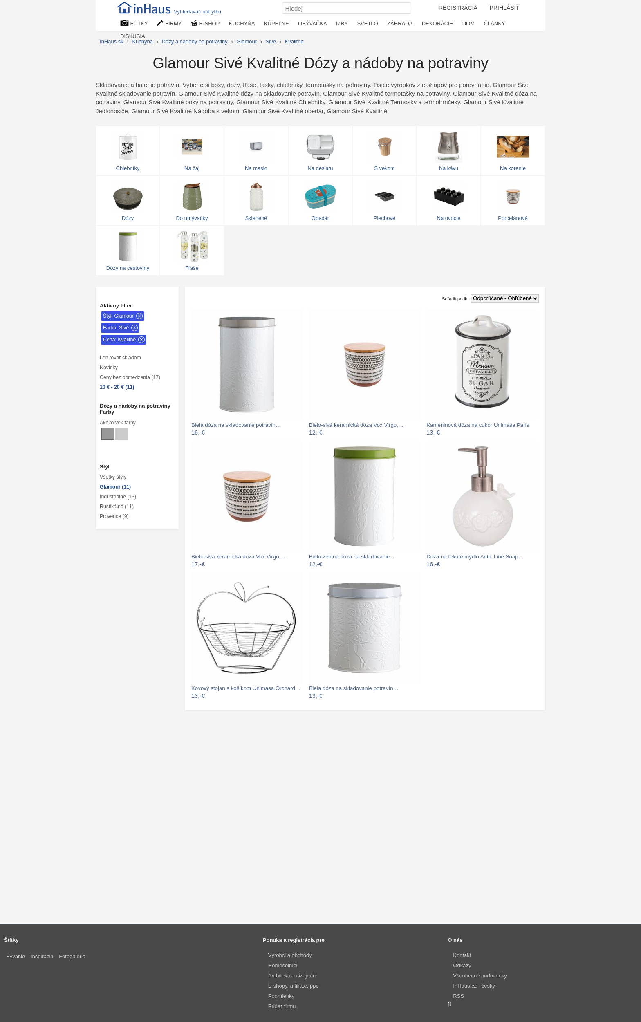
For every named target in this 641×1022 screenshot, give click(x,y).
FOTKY (134, 23)
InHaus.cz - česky (474, 986)
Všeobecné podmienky (480, 976)
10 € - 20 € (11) (117, 387)
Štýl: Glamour (118, 316)
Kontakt (462, 955)
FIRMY (169, 23)
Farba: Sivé (116, 328)
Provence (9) (114, 516)
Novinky (109, 367)
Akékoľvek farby (118, 423)
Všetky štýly (113, 477)
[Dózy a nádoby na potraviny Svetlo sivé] (121, 434)
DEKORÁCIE (437, 23)
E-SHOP (205, 23)
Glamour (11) (115, 487)
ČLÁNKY (494, 23)
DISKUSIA (132, 36)
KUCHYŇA (242, 23)
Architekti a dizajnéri (292, 976)
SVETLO (367, 23)
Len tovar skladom (120, 358)
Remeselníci (283, 965)
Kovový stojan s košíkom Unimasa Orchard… (245, 688)
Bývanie (15, 956)
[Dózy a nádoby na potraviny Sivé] (107, 434)
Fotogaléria (72, 956)
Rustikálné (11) (117, 506)
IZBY (342, 23)
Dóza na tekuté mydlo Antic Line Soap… (475, 557)
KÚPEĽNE (276, 23)
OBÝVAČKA (312, 23)
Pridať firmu (282, 1006)
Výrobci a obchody (290, 955)
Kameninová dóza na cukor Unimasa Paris (477, 425)
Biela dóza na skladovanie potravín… (236, 425)
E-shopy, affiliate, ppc (293, 986)
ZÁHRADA (399, 23)
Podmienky (281, 996)
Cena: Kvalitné (119, 340)
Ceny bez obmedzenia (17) (130, 377)
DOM (468, 23)
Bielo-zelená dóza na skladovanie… (352, 557)
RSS (458, 996)
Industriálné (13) (118, 497)
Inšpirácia (42, 956)
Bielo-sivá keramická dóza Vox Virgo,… (356, 425)
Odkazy (462, 965)
